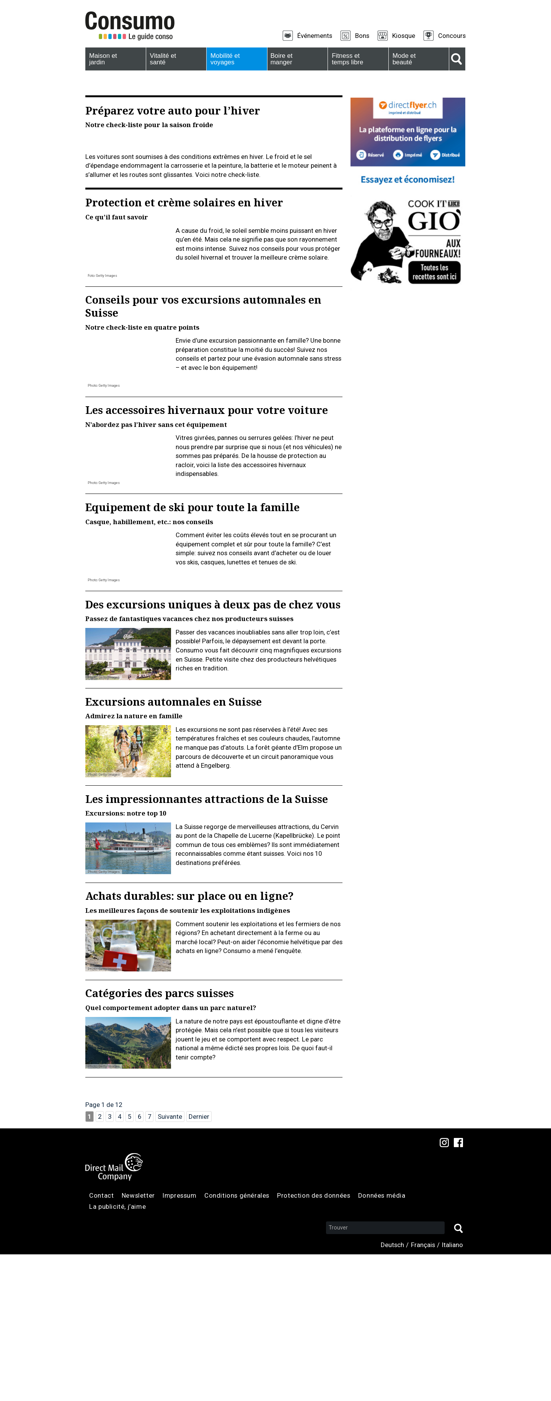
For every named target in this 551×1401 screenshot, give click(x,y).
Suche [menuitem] (457, 58)
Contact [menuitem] (101, 1342)
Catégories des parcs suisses (159, 1140)
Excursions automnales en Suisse (173, 848)
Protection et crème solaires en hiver (184, 349)
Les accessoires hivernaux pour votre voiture (206, 556)
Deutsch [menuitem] (392, 1391)
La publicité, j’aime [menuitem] (117, 1353)
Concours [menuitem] (452, 35)
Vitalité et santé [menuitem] (162, 59)
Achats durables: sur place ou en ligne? (189, 1043)
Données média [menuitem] (382, 1342)
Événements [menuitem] (314, 35)
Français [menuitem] (423, 1391)
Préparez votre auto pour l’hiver (172, 110)
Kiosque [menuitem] (403, 35)
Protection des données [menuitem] (313, 1342)
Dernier (199, 1263)
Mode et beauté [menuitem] (403, 59)
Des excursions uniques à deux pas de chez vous (213, 751)
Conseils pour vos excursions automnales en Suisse (203, 453)
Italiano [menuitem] (452, 1391)
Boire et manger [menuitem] (280, 59)
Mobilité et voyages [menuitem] (224, 59)
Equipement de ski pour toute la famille (192, 654)
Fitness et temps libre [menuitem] (346, 59)
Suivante (170, 1263)
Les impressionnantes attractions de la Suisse (206, 945)
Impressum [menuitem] (179, 1342)
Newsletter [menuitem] (138, 1342)
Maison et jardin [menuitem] (101, 59)
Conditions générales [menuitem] (236, 1342)
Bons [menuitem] (362, 35)
